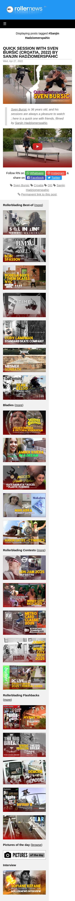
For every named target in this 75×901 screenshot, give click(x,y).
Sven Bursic (19, 109)
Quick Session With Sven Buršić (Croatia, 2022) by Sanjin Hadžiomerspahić (30, 52)
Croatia (38, 185)
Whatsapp (37, 173)
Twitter (55, 177)
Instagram (57, 173)
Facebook (37, 177)
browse (36, 844)
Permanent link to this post (39, 194)
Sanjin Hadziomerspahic (31, 123)
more (38, 205)
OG (50, 185)
